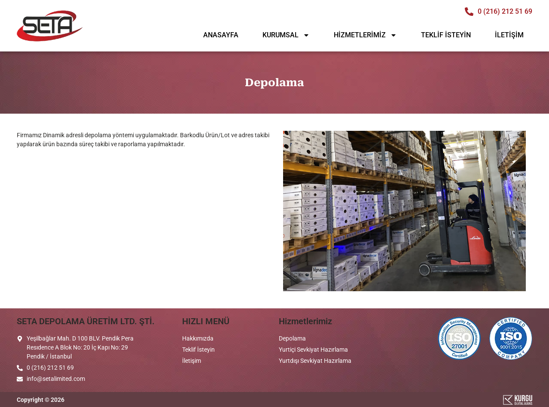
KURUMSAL (286, 35)
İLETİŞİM (509, 35)
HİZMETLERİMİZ (365, 35)
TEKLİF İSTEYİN (446, 35)
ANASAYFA (220, 35)
